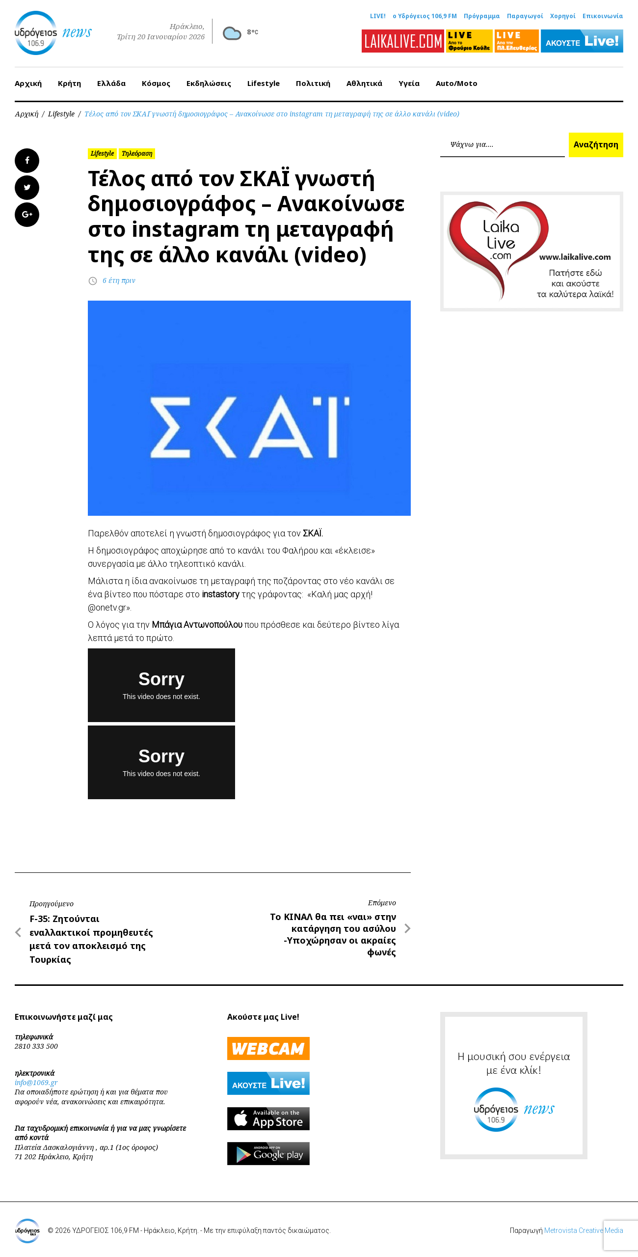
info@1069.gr (36, 1082)
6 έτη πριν (119, 280)
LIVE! (378, 16)
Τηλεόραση (137, 153)
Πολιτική (313, 83)
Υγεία (409, 83)
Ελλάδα (111, 83)
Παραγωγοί (525, 16)
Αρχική (28, 83)
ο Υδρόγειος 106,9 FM (425, 16)
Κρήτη (69, 83)
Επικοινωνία (603, 16)
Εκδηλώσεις (208, 83)
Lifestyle (263, 83)
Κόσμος (156, 83)
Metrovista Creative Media (583, 1230)
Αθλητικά (364, 83)
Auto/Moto (457, 83)
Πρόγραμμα (482, 16)
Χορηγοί (563, 16)
